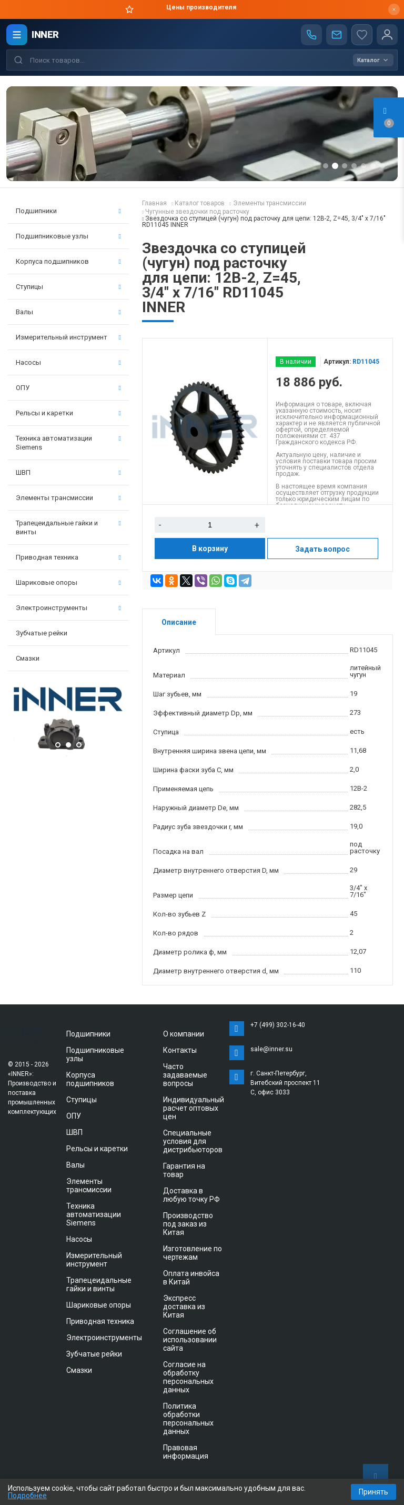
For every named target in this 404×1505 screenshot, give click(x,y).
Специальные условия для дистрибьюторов (193, 1141)
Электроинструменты (68, 608)
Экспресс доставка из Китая (184, 1306)
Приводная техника (68, 557)
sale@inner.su (271, 1049)
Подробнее (27, 1495)
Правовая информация (185, 1451)
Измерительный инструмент (68, 337)
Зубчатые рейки (41, 633)
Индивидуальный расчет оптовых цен (193, 1108)
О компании (183, 1034)
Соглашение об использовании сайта (190, 1339)
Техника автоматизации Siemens (68, 442)
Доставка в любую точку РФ (191, 1195)
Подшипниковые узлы (68, 236)
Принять (373, 1492)
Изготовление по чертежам (192, 1252)
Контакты (180, 1050)
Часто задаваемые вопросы (185, 1075)
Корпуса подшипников (68, 261)
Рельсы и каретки (68, 413)
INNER (45, 34)
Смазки (27, 658)
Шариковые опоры (68, 582)
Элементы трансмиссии (68, 498)
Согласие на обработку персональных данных (188, 1377)
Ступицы (68, 287)
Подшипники (68, 211)
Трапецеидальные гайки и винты (68, 527)
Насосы (68, 362)
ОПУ (68, 388)
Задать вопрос (322, 549)
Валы (68, 312)
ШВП (68, 472)
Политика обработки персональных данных (188, 1419)
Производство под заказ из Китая (188, 1224)
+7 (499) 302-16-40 (277, 1025)
